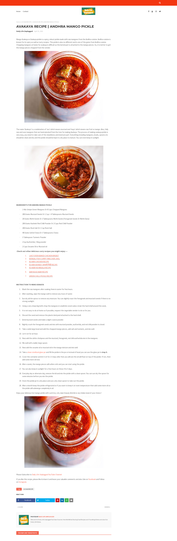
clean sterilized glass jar (37, 352)
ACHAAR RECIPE (26, 22)
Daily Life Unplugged (24, 31)
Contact (25, 11)
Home (18, 11)
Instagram (22, 482)
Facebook (92, 479)
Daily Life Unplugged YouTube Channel (47, 474)
